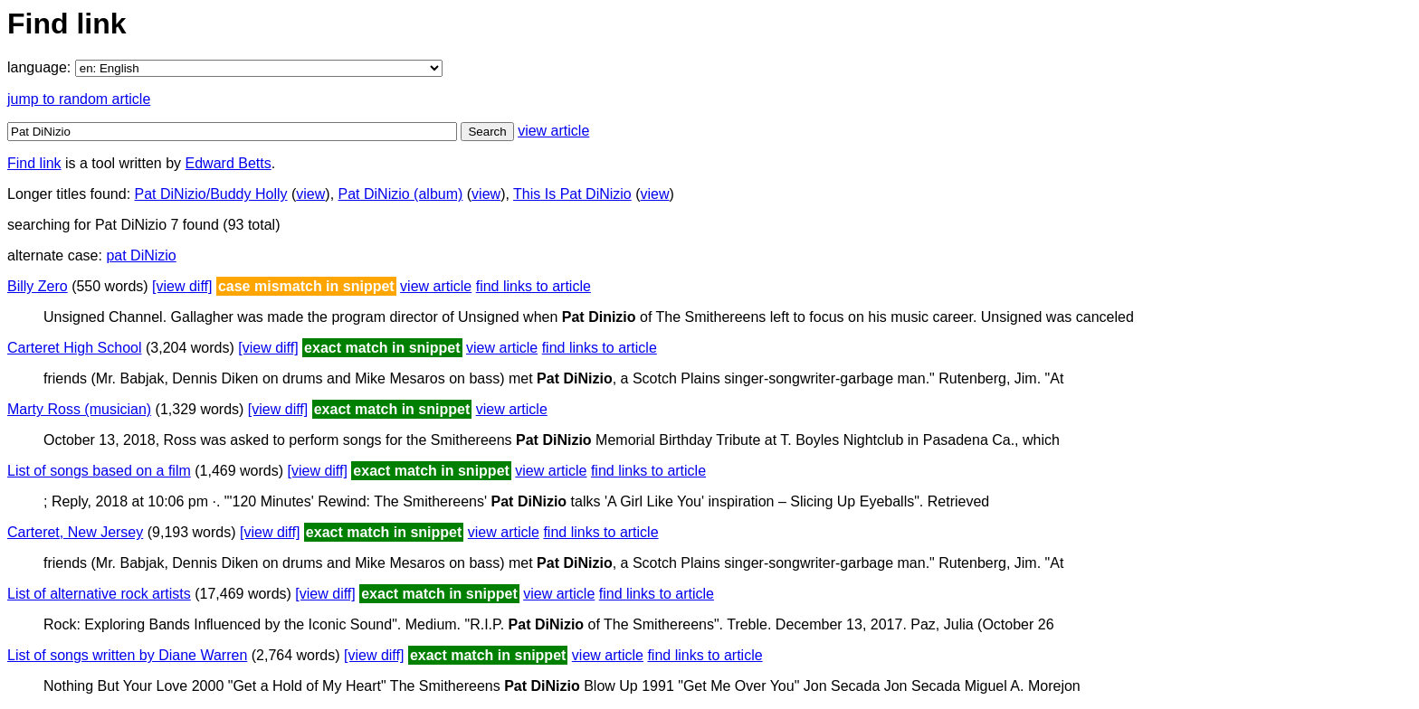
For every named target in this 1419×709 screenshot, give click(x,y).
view (310, 194)
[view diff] (182, 286)
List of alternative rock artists (99, 593)
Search (487, 131)
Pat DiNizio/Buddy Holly (211, 194)
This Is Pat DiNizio (572, 194)
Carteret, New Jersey (75, 532)
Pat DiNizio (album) (400, 194)
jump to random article (78, 99)
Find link (34, 163)
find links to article (533, 286)
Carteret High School (74, 347)
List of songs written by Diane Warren (127, 655)
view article (553, 130)
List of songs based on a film (99, 470)
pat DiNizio (141, 255)
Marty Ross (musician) (79, 409)
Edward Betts (228, 163)
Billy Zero (37, 286)
